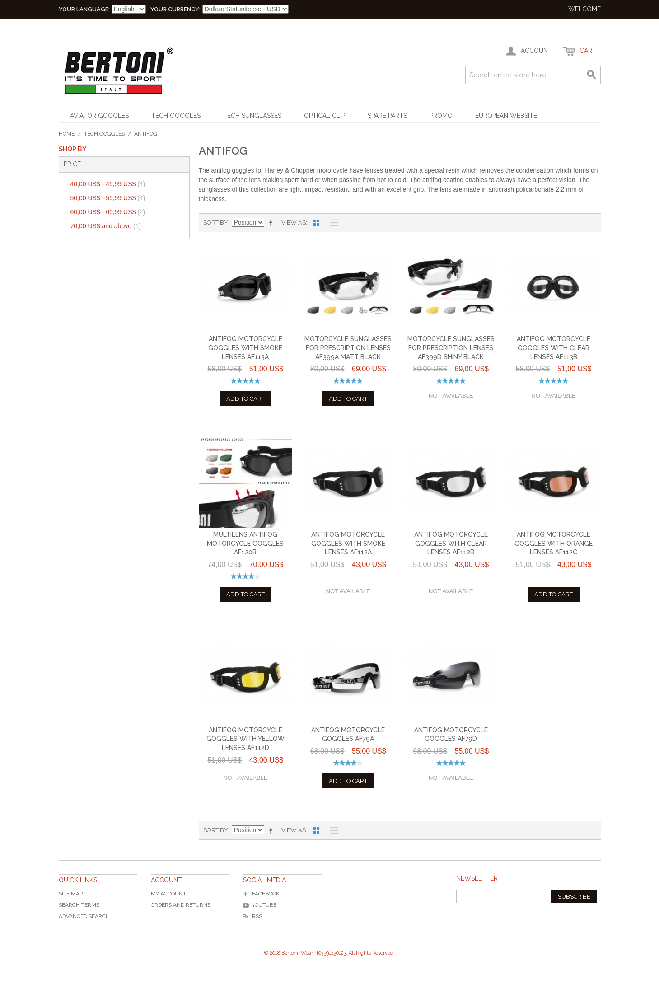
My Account (168, 893)
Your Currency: (175, 9)
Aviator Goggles (99, 115)
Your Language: (84, 9)
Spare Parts (387, 115)
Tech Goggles (176, 115)
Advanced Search (84, 916)
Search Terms (79, 905)
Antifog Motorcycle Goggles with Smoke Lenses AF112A (348, 543)
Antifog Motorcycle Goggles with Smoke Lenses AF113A (245, 347)
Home (67, 134)
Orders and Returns (180, 905)
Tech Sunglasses (252, 115)
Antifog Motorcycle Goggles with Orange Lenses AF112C (553, 543)
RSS (252, 916)
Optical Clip (324, 115)
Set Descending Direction (272, 223)
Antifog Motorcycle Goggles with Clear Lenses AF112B (451, 543)
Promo (441, 115)
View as (293, 222)
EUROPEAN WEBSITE (506, 115)
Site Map (71, 893)
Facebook (261, 893)
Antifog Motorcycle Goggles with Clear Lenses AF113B (553, 347)
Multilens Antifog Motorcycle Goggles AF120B (245, 543)
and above (105, 226)
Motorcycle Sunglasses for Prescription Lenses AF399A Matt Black (348, 347)
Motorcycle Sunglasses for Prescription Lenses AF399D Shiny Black (451, 347)
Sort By (215, 222)
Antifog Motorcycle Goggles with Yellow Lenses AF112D (245, 738)
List (332, 223)
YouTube (259, 905)
